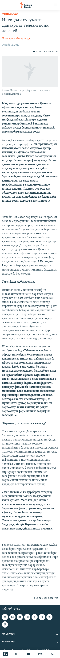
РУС (40, 654)
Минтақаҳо (10, 14)
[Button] (45, 51)
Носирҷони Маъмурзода (16, 38)
